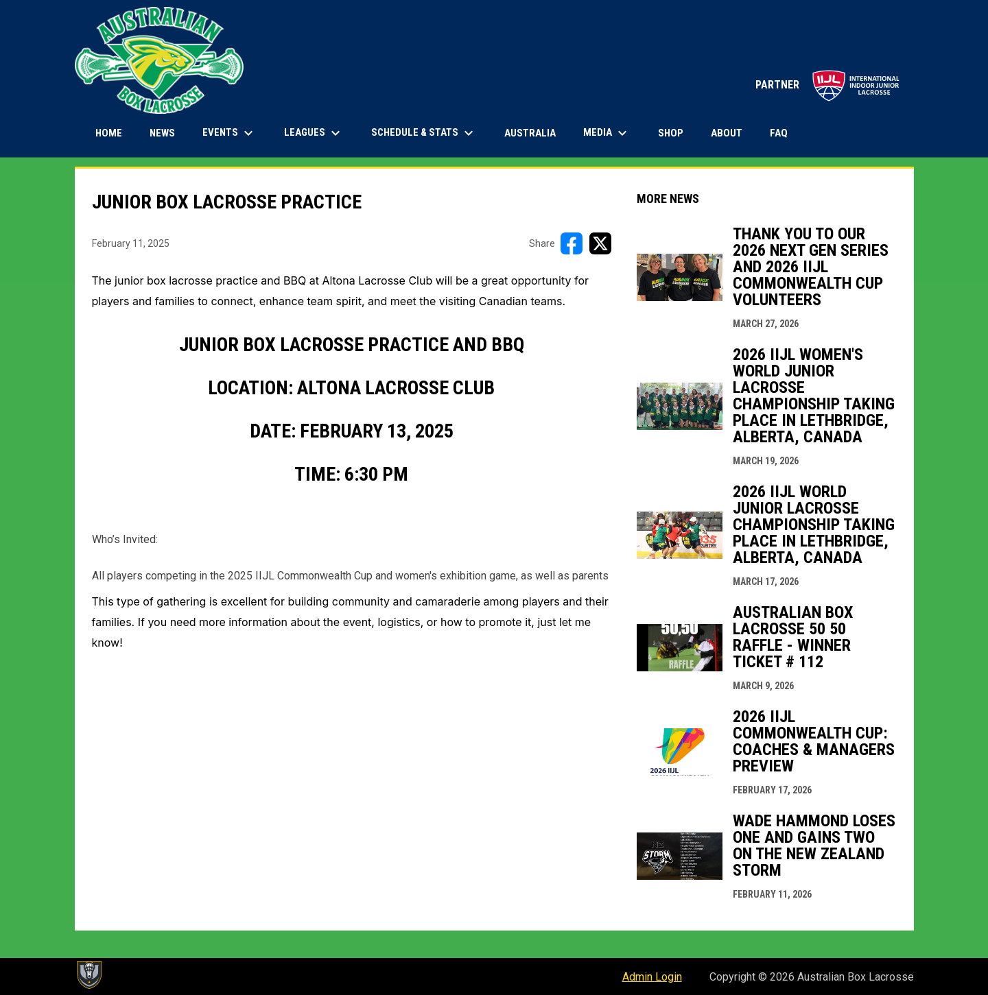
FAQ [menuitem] (779, 133)
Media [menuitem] (607, 133)
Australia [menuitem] (530, 133)
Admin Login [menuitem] (652, 976)
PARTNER (827, 84)
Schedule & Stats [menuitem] (424, 133)
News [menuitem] (162, 133)
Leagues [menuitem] (314, 133)
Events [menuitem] (229, 133)
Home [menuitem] (108, 133)
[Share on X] (600, 243)
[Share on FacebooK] (572, 243)
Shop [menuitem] (676, 132)
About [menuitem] (726, 133)
